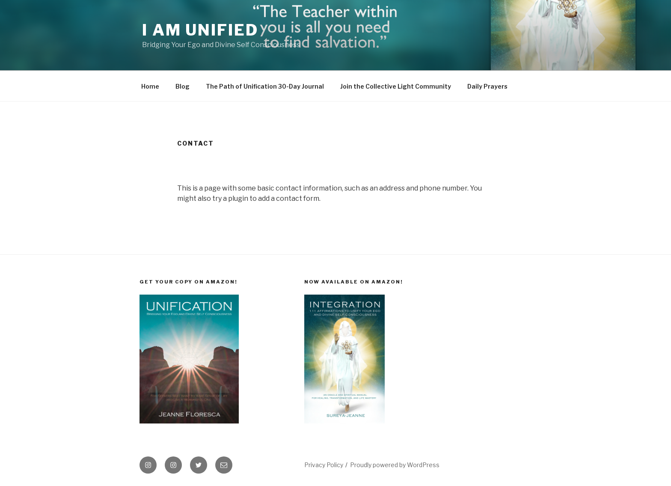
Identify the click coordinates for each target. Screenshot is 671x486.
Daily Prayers (487, 86)
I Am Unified (200, 30)
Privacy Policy (323, 464)
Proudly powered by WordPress (394, 464)
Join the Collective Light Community (395, 86)
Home (150, 86)
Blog (182, 86)
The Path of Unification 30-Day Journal (265, 86)
